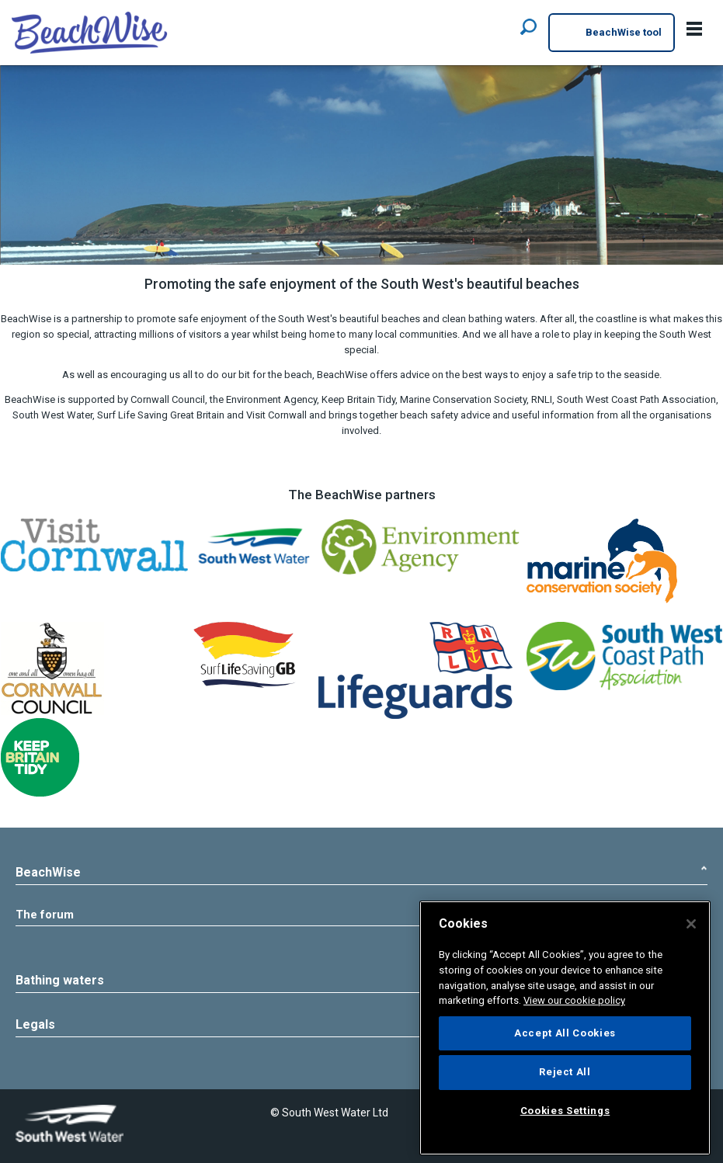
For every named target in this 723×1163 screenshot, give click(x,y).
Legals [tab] (361, 960)
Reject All (565, 1072)
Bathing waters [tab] (361, 916)
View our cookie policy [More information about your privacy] (574, 1000)
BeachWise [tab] (361, 872)
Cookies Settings (89, 1122)
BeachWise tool (611, 33)
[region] (565, 1028)
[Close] (691, 924)
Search (528, 26)
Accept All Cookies (565, 1033)
